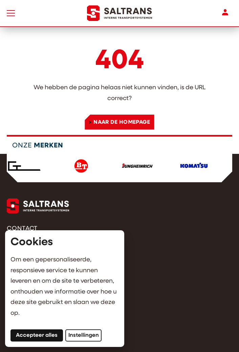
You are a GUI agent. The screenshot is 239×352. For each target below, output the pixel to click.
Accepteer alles (39, 335)
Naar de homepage (121, 122)
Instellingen (83, 335)
